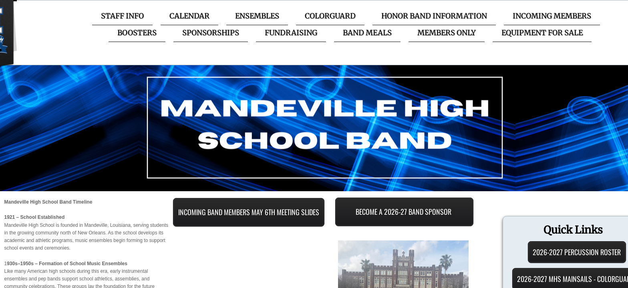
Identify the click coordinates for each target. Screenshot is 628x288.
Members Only (446, 32)
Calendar (189, 15)
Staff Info (122, 15)
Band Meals (367, 32)
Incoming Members (552, 15)
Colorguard (330, 15)
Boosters (137, 32)
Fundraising (291, 32)
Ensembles (257, 15)
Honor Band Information (434, 15)
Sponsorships (210, 32)
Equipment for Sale (542, 32)
